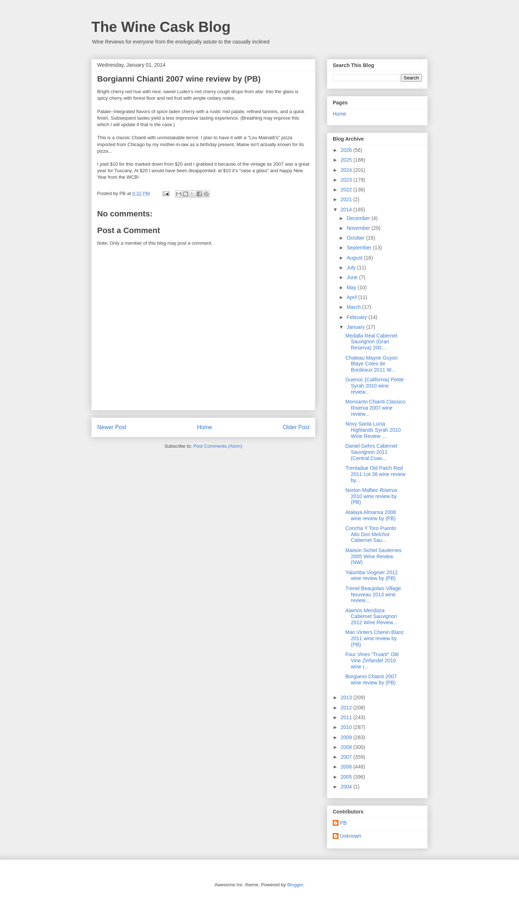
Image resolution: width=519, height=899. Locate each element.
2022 (347, 189)
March (354, 307)
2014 (347, 209)
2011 (347, 717)
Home (204, 427)
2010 (347, 727)
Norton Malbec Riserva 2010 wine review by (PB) (371, 496)
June (352, 277)
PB (343, 823)
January (356, 327)
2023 (347, 180)
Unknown (350, 836)
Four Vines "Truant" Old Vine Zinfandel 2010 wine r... (372, 660)
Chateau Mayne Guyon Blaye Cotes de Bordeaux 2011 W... (371, 364)
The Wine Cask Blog (161, 27)
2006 (347, 767)
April (352, 297)
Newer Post (111, 427)
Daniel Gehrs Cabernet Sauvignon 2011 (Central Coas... (371, 452)
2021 (347, 199)
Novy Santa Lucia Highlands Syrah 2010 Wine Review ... (373, 430)
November (358, 228)
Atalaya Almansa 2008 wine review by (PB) (370, 515)
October (356, 238)
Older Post (296, 427)
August (355, 258)
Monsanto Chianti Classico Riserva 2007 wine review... (375, 408)
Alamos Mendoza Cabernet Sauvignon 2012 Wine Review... (371, 617)
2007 (347, 757)
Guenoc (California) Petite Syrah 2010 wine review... (374, 386)
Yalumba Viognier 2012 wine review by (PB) (371, 575)
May (351, 287)
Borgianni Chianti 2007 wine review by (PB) (371, 679)
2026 (347, 150)
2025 (347, 160)
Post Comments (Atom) (217, 446)
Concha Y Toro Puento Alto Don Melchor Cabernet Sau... (370, 534)
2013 (347, 697)
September (359, 247)
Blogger (295, 884)
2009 (347, 737)
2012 (347, 707)
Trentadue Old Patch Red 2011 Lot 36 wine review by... (375, 474)
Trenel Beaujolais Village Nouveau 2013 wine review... (373, 594)
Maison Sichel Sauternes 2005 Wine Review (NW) (373, 556)
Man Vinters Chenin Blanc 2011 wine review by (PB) (374, 638)
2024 (347, 170)
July (351, 267)
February (357, 317)
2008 (347, 747)
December (358, 218)
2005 (347, 777)
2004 (347, 787)
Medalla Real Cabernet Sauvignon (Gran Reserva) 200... (371, 342)
